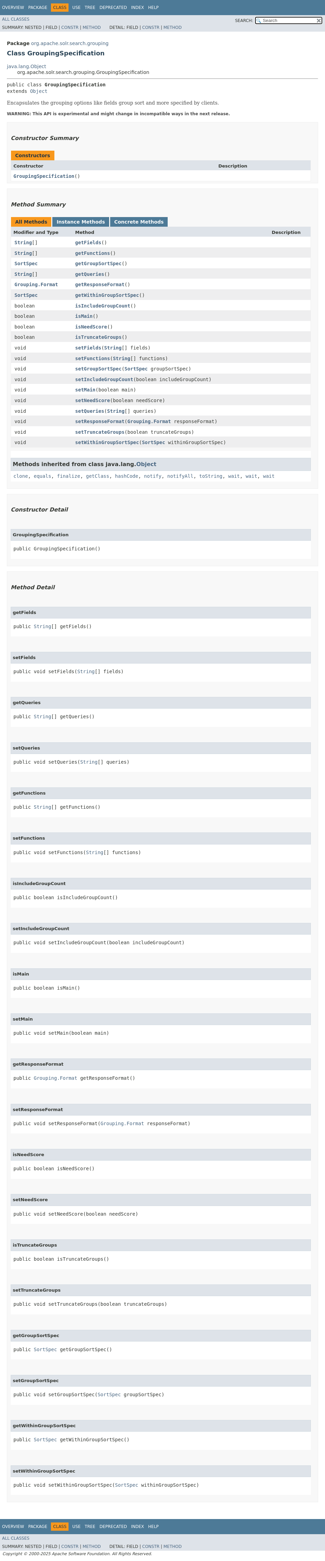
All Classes (15, 19)
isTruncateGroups (98, 337)
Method (92, 27)
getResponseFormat (99, 284)
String (23, 242)
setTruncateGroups (99, 432)
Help (153, 7)
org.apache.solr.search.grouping (69, 43)
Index (137, 7)
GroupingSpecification (43, 176)
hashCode (126, 476)
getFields (88, 242)
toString (210, 476)
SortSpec (26, 263)
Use (76, 7)
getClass (97, 476)
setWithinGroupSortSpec (107, 442)
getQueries (89, 274)
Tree (90, 7)
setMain (85, 389)
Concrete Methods (139, 222)
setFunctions (92, 358)
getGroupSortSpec (98, 263)
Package (37, 7)
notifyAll (180, 476)
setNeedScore (92, 400)
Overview (13, 7)
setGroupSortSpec (98, 369)
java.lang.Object (26, 66)
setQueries (89, 411)
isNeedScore (91, 327)
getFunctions (92, 253)
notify (152, 476)
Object (39, 91)
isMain (84, 316)
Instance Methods (80, 222)
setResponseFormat (99, 421)
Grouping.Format (36, 284)
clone (20, 476)
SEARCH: (244, 20)
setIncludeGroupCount (104, 379)
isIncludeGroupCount (102, 306)
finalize (68, 476)
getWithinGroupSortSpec (107, 295)
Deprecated (113, 7)
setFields (88, 348)
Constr (69, 27)
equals (42, 476)
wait (234, 476)
